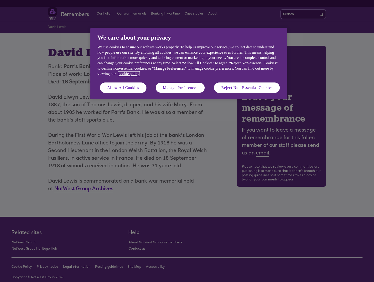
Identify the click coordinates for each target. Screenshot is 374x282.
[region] (188, 63)
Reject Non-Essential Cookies (246, 88)
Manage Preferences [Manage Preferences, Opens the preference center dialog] (180, 88)
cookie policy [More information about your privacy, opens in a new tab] (129, 74)
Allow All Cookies (123, 88)
